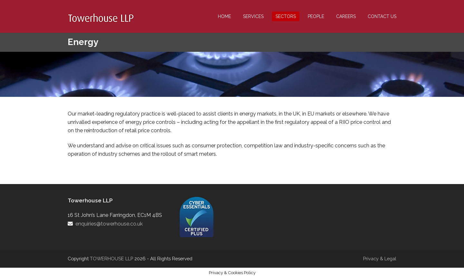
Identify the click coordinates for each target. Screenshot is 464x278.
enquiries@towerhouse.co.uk (109, 224)
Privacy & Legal (379, 258)
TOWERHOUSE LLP (112, 258)
